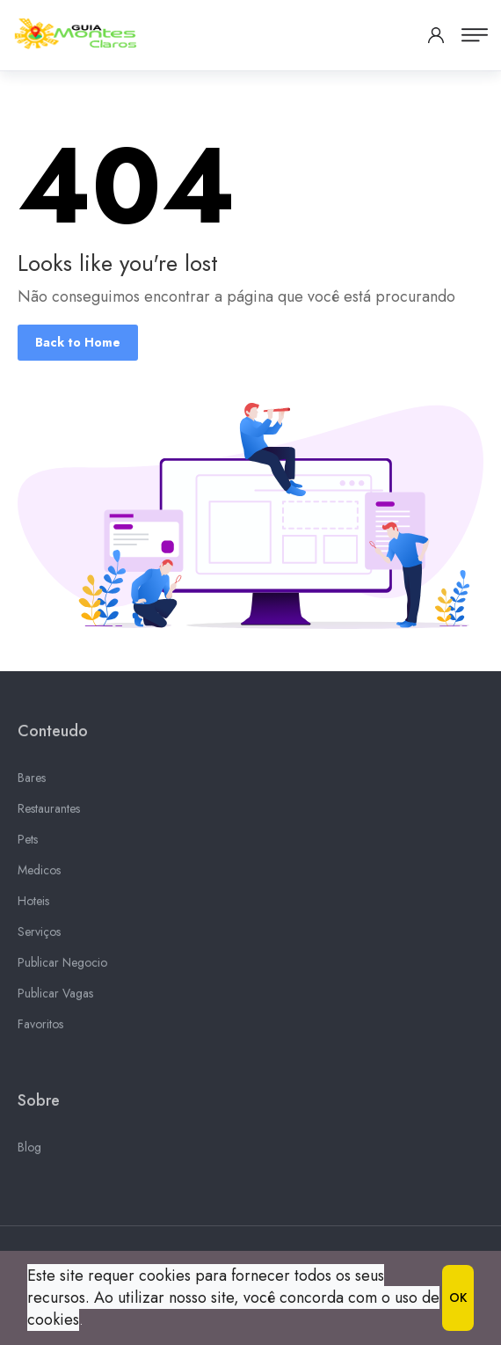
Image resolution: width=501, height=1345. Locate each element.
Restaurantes (49, 811)
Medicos (39, 872)
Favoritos (40, 1026)
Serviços (39, 934)
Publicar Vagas (55, 996)
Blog (29, 1150)
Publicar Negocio (62, 965)
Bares (32, 780)
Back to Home (77, 342)
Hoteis (33, 903)
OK (458, 1297)
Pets (28, 842)
